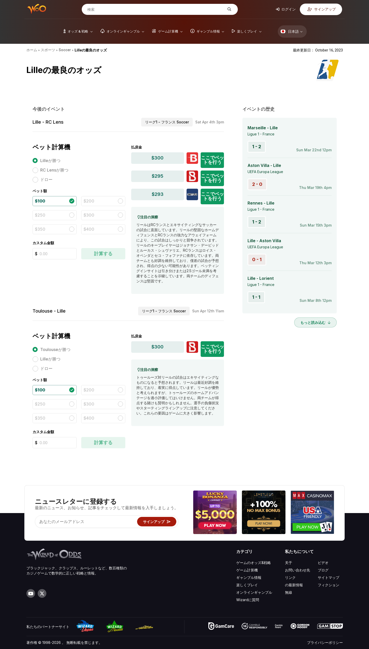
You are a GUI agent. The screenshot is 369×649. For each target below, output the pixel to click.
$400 (89, 229)
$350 (40, 229)
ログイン (286, 9)
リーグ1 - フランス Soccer (167, 122)
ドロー (46, 179)
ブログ (323, 570)
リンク (290, 577)
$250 (40, 215)
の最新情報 (294, 585)
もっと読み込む (315, 322)
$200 (89, 201)
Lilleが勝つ (50, 160)
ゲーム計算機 (247, 570)
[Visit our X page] (42, 593)
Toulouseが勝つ (55, 349)
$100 (40, 201)
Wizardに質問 (247, 600)
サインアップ (322, 9)
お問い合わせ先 (297, 570)
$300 (89, 215)
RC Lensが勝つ (54, 170)
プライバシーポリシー (325, 642)
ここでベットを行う (212, 160)
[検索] (156, 9)
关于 (288, 562)
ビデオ (323, 562)
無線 (288, 592)
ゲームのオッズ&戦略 (253, 562)
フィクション (328, 585)
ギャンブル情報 (248, 577)
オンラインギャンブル (254, 592)
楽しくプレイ (247, 585)
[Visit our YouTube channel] (30, 593)
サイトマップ (328, 577)
